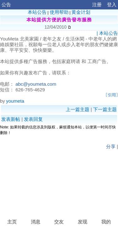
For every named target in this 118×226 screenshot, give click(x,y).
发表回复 (33, 119)
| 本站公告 (107, 33)
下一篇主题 (105, 109)
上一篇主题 (77, 109)
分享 (110, 146)
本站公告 (37, 12)
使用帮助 (59, 12)
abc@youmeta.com (35, 84)
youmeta (15, 101)
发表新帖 (10, 119)
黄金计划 (80, 12)
